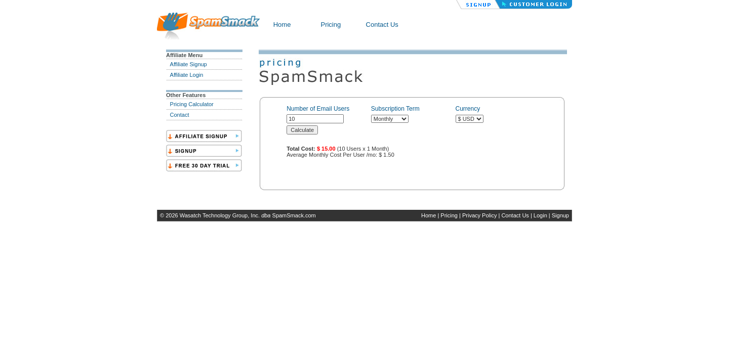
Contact (179, 115)
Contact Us (382, 24)
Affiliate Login (187, 75)
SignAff (204, 136)
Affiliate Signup (188, 64)
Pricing (330, 24)
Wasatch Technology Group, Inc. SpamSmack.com (248, 215)
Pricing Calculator (192, 104)
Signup (560, 215)
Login (540, 215)
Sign (204, 151)
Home (282, 24)
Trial (204, 165)
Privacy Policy (479, 215)
